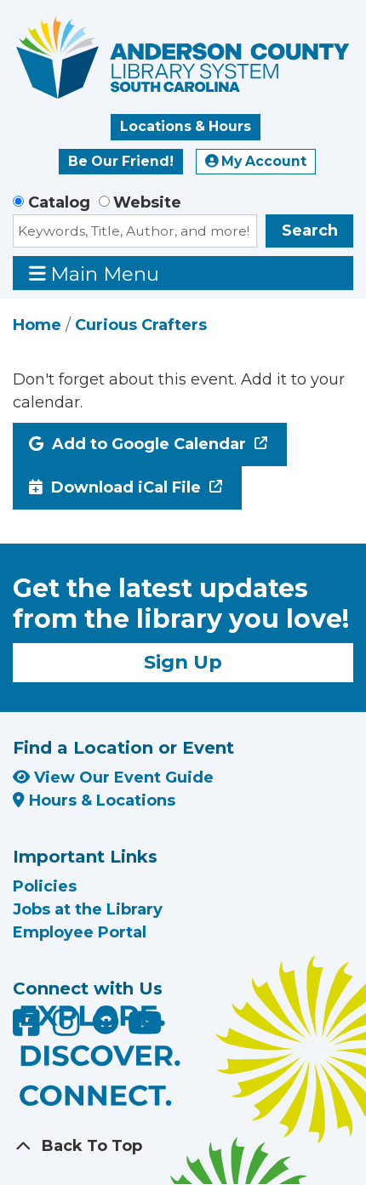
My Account (256, 161)
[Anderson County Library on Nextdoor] (105, 1020)
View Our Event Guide (113, 777)
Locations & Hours (185, 126)
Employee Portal (79, 932)
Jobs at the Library (88, 909)
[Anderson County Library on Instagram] (68, 1028)
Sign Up (183, 662)
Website (147, 202)
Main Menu (94, 273)
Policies (45, 886)
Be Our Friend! (121, 161)
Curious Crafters (141, 325)
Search (310, 230)
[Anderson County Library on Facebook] (28, 1028)
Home (37, 325)
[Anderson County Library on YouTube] (145, 1028)
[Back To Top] (183, 1146)
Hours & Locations (94, 800)
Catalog (59, 202)
